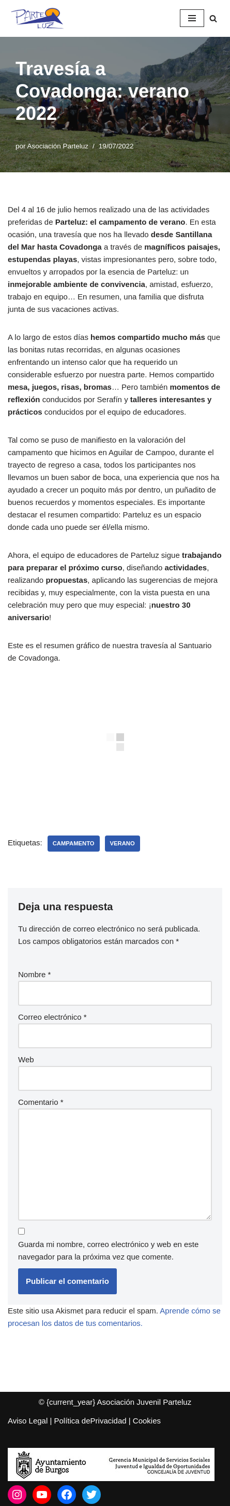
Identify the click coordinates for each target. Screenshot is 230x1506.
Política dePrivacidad (90, 1420)
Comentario (41, 1102)
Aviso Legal (28, 1420)
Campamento (74, 843)
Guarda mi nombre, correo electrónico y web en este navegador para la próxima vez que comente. (108, 1250)
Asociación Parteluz (58, 146)
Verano (122, 843)
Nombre (34, 974)
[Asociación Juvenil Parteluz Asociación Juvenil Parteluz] (41, 18)
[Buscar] (213, 18)
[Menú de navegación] (192, 18)
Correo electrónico (52, 1016)
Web (26, 1059)
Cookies (147, 1420)
